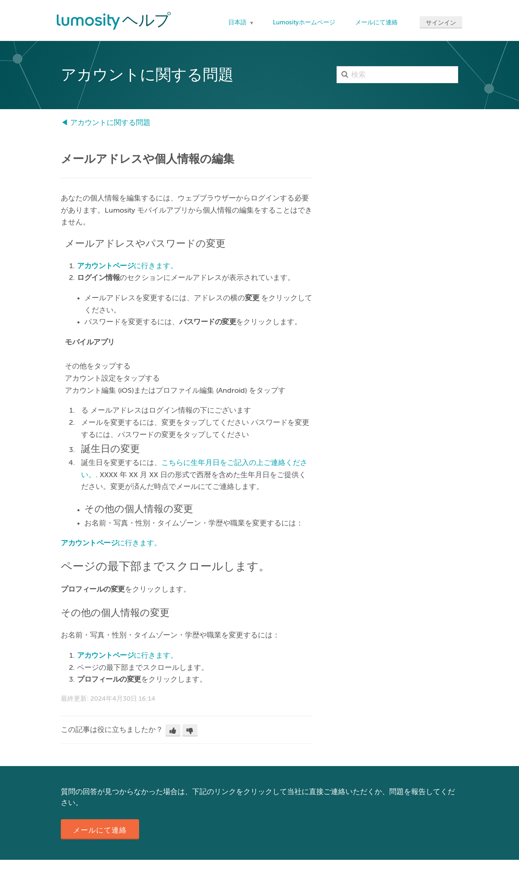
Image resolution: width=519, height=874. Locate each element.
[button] (172, 730)
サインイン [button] (441, 22)
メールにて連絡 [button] (100, 830)
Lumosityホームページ (304, 22)
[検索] (397, 74)
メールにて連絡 (376, 22)
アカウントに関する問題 (110, 122)
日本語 (238, 22)
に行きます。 (127, 266)
